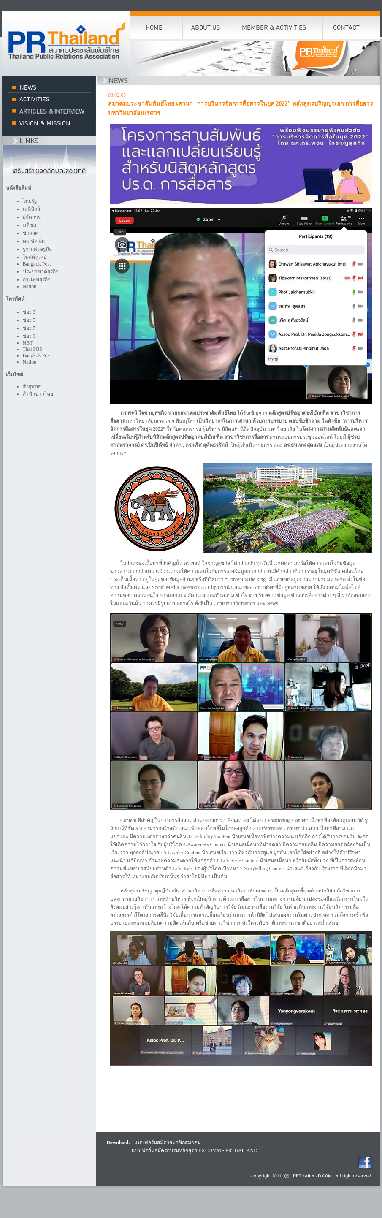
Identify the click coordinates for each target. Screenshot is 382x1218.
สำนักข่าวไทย (38, 394)
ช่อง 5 (29, 320)
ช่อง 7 (29, 328)
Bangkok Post (37, 264)
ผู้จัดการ (32, 217)
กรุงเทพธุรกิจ (37, 279)
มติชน (29, 225)
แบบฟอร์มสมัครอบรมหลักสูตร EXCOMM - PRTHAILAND (194, 1150)
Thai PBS (32, 349)
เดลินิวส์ (31, 209)
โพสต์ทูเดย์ (34, 257)
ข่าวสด (30, 233)
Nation (30, 286)
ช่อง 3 (29, 312)
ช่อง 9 (29, 336)
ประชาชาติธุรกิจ (41, 271)
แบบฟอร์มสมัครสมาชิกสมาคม (167, 1142)
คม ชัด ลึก (34, 241)
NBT (28, 343)
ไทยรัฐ (30, 201)
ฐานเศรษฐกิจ (37, 249)
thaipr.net (32, 386)
